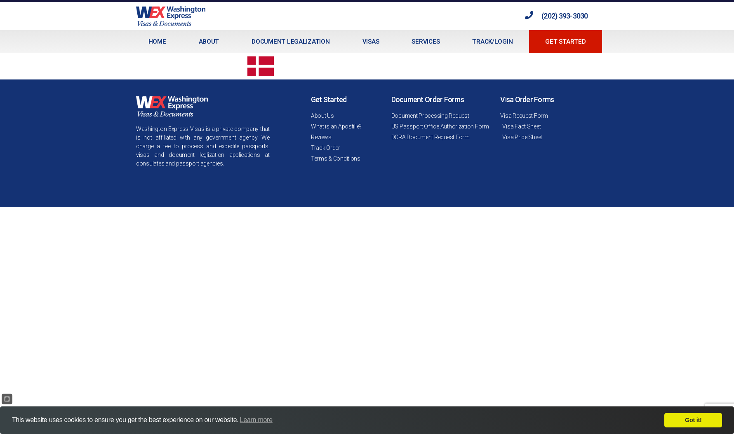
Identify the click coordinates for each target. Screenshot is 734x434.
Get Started (565, 41)
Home (157, 41)
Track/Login (492, 41)
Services (426, 41)
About (209, 41)
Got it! (693, 420)
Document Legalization (290, 41)
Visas (370, 41)
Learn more (256, 419)
